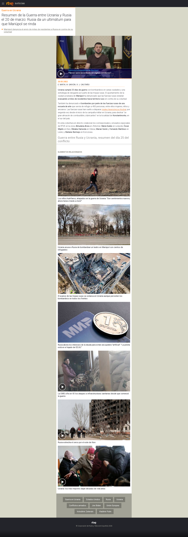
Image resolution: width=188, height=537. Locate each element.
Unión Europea (113, 505)
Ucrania (119, 499)
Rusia (108, 499)
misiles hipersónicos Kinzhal (114, 109)
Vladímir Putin (105, 511)
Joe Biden (96, 505)
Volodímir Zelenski (85, 511)
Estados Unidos (93, 499)
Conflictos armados (77, 505)
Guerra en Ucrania (72, 499)
